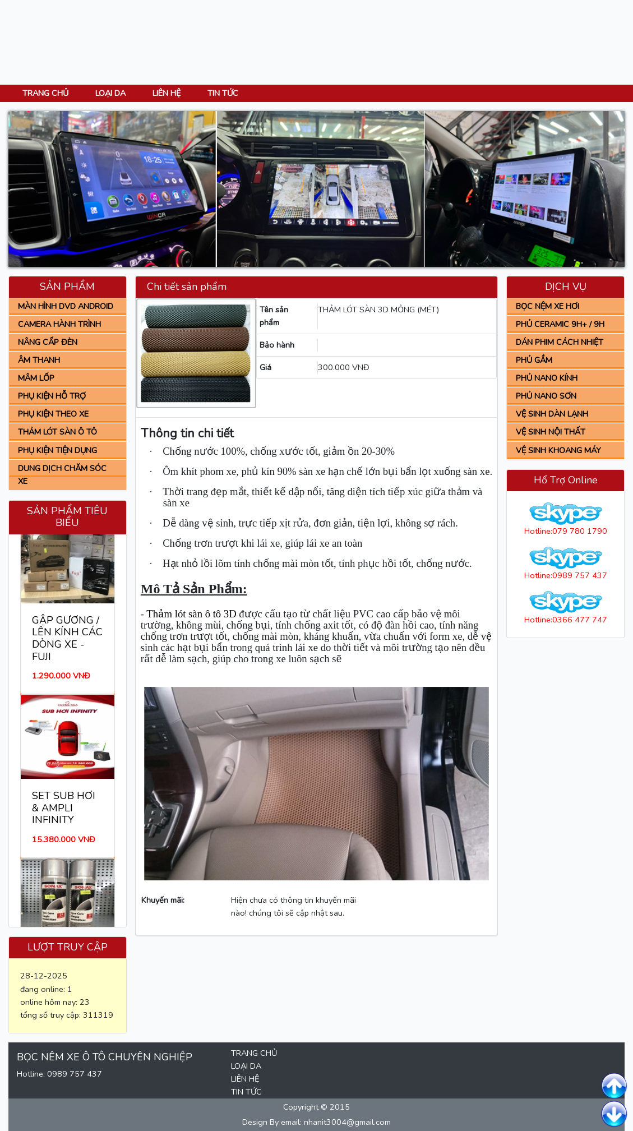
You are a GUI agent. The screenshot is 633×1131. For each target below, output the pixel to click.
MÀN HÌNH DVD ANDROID (65, 306)
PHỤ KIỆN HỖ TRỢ (52, 395)
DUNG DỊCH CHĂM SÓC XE (62, 475)
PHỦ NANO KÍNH (546, 378)
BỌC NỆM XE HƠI (547, 306)
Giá (265, 367)
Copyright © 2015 (316, 1106)
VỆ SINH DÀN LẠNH (552, 413)
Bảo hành (277, 344)
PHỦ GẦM (534, 360)
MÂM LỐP (36, 378)
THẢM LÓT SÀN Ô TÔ (57, 431)
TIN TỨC (222, 93)
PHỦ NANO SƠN (546, 395)
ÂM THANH (39, 360)
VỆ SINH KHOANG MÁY (558, 450)
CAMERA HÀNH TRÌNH (59, 324)
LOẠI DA (110, 93)
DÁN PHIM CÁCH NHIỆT (559, 342)
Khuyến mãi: (162, 900)
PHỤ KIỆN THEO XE (53, 413)
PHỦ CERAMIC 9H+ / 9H (560, 324)
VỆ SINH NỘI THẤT (550, 431)
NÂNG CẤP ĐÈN (47, 342)
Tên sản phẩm (274, 316)
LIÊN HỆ (167, 93)
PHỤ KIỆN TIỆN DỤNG (57, 450)
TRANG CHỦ (45, 93)
